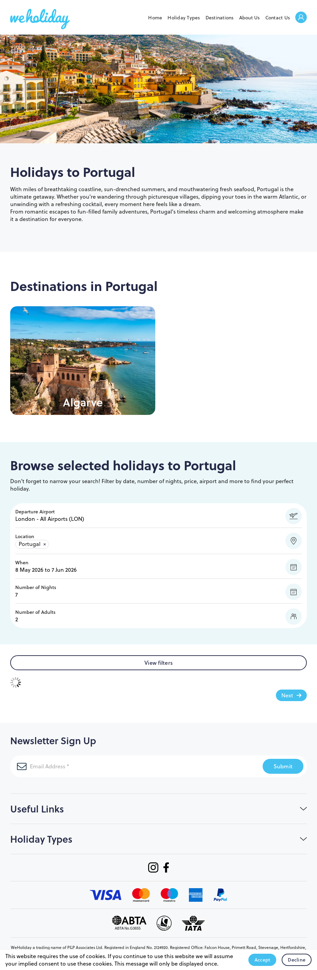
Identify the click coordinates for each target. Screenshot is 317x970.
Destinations (220, 17)
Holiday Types (184, 17)
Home (155, 17)
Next (287, 695)
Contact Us (277, 17)
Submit (283, 766)
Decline (296, 959)
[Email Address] (102, 766)
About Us (249, 17)
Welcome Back (301, 18)
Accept (262, 959)
